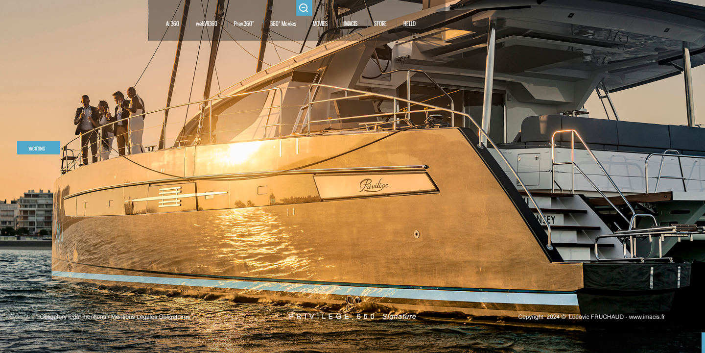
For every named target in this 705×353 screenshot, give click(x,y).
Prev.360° (244, 24)
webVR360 (206, 24)
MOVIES (320, 24)
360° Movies (283, 24)
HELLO (409, 24)
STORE (380, 24)
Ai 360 (172, 24)
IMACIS (350, 24)
